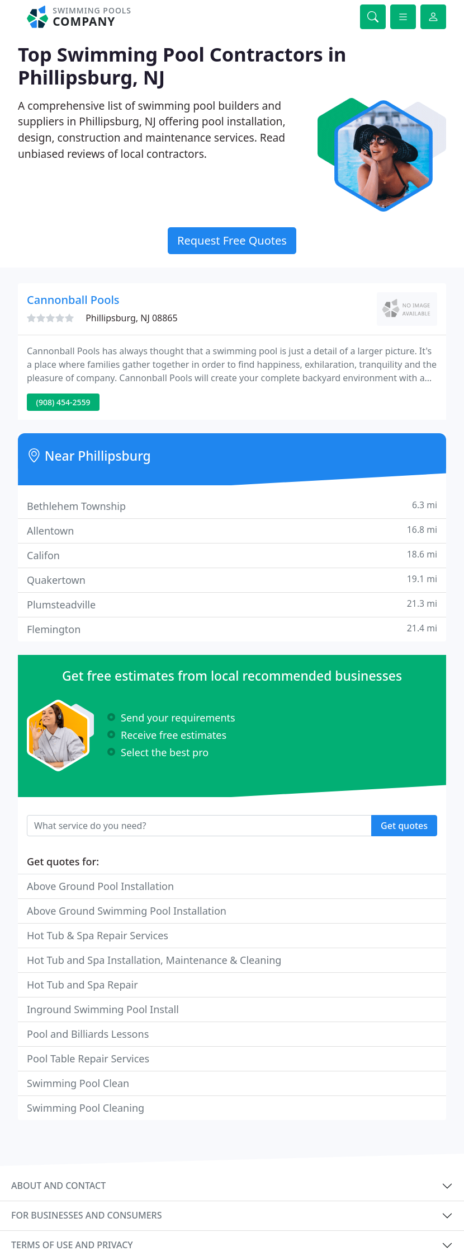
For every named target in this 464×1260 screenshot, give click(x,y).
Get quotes (404, 825)
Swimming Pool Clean (78, 1083)
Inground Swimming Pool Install (103, 1009)
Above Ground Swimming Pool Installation (126, 910)
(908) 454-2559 (63, 402)
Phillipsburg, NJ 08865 (132, 318)
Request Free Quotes (232, 240)
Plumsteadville (232, 604)
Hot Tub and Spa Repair (82, 984)
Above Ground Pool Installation (100, 886)
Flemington (232, 629)
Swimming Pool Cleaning (85, 1107)
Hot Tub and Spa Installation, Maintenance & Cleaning (154, 960)
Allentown (232, 530)
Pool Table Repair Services (88, 1058)
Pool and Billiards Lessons (88, 1034)
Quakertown (232, 580)
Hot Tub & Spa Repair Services (97, 935)
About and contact (58, 1185)
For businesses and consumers (86, 1215)
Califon (232, 555)
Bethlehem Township (232, 506)
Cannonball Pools (73, 299)
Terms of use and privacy (72, 1245)
